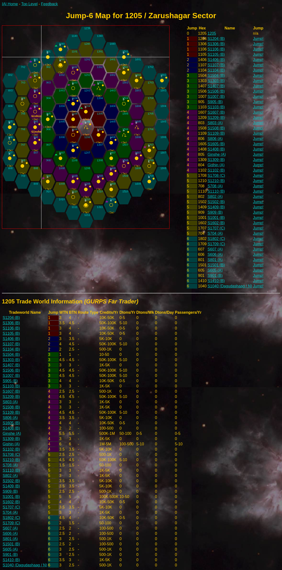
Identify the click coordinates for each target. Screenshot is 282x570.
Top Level (29, 4)
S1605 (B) (216, 144)
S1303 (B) (216, 81)
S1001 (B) (216, 218)
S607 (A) (215, 249)
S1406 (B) (216, 60)
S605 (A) (215, 270)
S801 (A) (215, 260)
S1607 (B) (216, 112)
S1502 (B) (216, 202)
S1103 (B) (216, 107)
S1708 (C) (216, 175)
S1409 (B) (216, 207)
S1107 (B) (216, 65)
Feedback (49, 4)
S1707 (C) (216, 228)
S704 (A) (215, 233)
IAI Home (10, 4)
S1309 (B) (216, 160)
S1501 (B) (216, 265)
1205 (212, 33)
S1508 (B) (216, 128)
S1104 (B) (216, 70)
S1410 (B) (216, 281)
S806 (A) (215, 139)
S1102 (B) (216, 170)
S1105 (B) (216, 54)
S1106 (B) (216, 49)
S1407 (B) (216, 86)
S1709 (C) (216, 244)
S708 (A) (215, 186)
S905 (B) (215, 102)
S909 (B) (215, 212)
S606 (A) (215, 254)
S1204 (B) (216, 39)
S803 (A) (215, 123)
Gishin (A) (216, 165)
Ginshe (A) (217, 154)
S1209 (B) (216, 118)
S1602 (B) (216, 223)
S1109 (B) (216, 133)
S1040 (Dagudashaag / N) (230, 286)
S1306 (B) (216, 44)
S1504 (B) (216, 75)
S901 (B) (215, 276)
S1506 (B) (216, 91)
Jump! (258, 39)
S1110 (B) (216, 191)
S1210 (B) (216, 181)
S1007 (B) (216, 97)
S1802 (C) (216, 239)
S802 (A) (215, 197)
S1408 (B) (216, 149)
